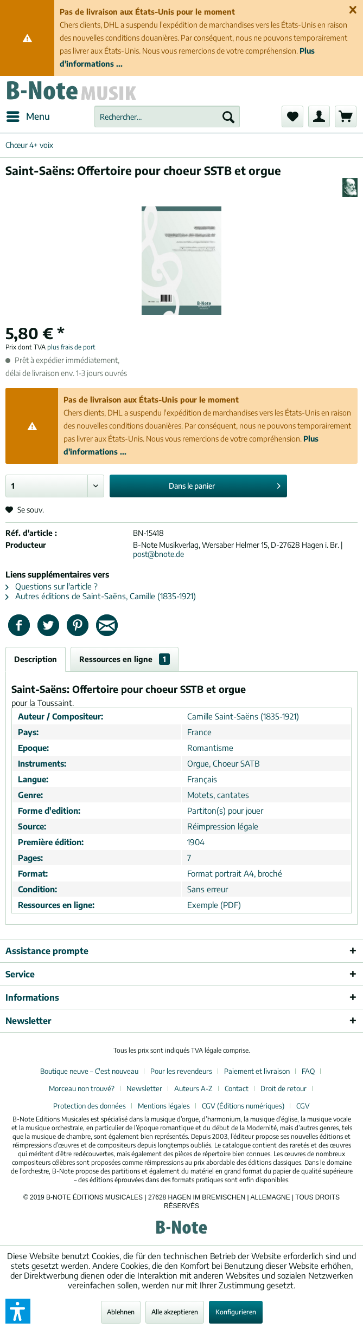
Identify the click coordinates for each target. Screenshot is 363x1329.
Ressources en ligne (124, 659)
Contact (237, 1088)
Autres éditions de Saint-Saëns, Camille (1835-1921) (100, 596)
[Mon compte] (319, 116)
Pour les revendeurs (181, 1071)
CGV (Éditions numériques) (243, 1105)
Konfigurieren (235, 1312)
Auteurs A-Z (193, 1088)
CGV (303, 1105)
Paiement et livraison (257, 1071)
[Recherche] (228, 116)
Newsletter (144, 1088)
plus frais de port (71, 347)
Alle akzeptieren (174, 1312)
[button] (17, 1311)
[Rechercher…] (167, 116)
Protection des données (89, 1105)
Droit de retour (283, 1088)
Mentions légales (164, 1105)
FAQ (308, 1071)
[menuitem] (27, 116)
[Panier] (345, 116)
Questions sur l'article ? (51, 586)
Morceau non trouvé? (81, 1088)
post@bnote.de (158, 554)
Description (35, 659)
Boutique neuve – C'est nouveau (89, 1071)
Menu (28, 115)
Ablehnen (121, 1312)
